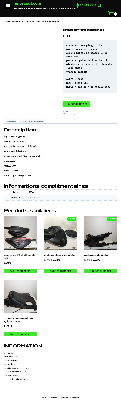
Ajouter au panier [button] (20, 270)
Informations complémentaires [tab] (32, 121)
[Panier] (112, 14)
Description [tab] (11, 121)
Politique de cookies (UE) (14, 379)
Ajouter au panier (76, 103)
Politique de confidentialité (15, 372)
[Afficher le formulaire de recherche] (89, 5)
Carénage (72, 114)
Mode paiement (10, 360)
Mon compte (9, 353)
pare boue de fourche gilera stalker (59, 255)
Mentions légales (11, 375)
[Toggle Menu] (8, 5)
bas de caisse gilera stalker (96, 255)
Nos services (9, 364)
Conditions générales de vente (16, 368)
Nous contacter (10, 356)
